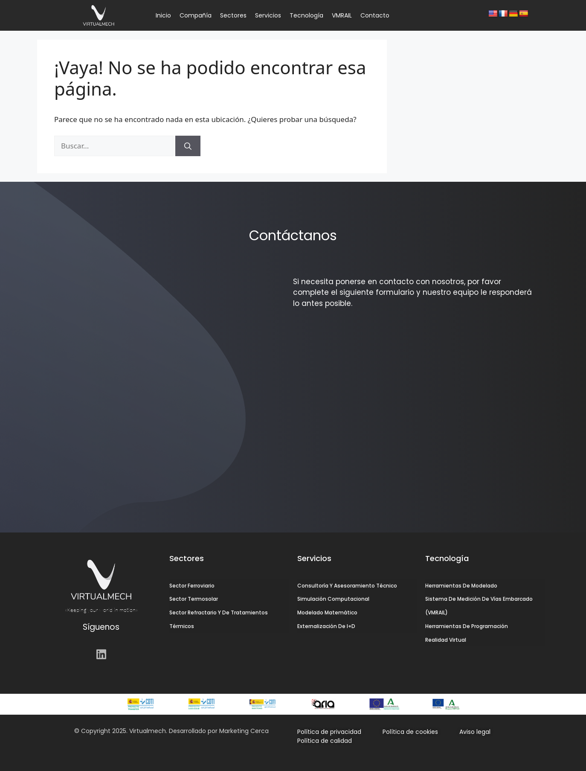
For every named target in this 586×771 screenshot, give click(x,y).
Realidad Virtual (445, 640)
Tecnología (306, 15)
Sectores (233, 15)
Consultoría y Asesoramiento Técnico (347, 585)
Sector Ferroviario (192, 585)
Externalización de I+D (326, 626)
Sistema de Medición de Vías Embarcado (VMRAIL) (479, 606)
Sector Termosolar (193, 599)
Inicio (163, 15)
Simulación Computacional (333, 599)
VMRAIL (342, 15)
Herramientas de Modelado (461, 585)
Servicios (268, 15)
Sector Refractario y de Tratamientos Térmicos (218, 619)
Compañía (196, 15)
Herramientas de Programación (466, 626)
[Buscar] (187, 146)
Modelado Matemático (327, 613)
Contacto (374, 15)
